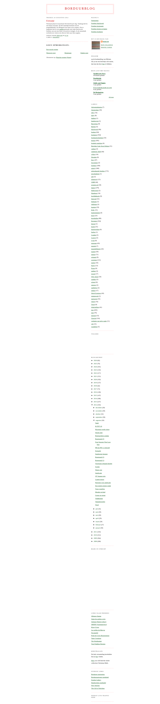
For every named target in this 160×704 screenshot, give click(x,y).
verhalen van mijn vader (99, 321)
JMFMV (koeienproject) (99, 624)
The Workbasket (96, 641)
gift (92, 177)
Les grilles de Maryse (98, 630)
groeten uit (94, 185)
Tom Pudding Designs (98, 644)
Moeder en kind (100, 492)
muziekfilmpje (96, 249)
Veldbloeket (99, 498)
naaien (93, 251)
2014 (95, 398)
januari (98, 528)
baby (92, 115)
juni (97, 512)
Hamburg (94, 193)
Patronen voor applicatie (103, 482)
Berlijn (93, 127)
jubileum (94, 204)
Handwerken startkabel (98, 683)
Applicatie (98, 473)
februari (98, 525)
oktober (98, 414)
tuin (92, 313)
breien (93, 140)
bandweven (94, 121)
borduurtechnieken (97, 138)
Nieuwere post (51, 53)
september (99, 417)
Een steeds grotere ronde (103, 486)
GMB (93, 182)
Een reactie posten (52, 49)
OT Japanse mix (100, 476)
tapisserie (94, 299)
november (99, 411)
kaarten (93, 207)
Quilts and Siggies (99, 83)
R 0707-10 (98, 426)
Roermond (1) (99, 460)
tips (92, 310)
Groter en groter (100, 495)
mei (97, 515)
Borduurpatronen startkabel (100, 677)
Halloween (94, 190)
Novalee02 (94, 633)
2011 (95, 532)
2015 (95, 395)
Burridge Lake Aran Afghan (100, 146)
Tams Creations (96, 638)
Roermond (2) (99, 457)
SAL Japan (94, 277)
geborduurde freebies (98, 171)
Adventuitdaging (96, 107)
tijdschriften (95, 307)
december (99, 407)
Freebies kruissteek (97, 26)
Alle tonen (111, 97)
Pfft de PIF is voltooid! (102, 448)
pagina (61, 29)
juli (97, 509)
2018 (95, 386)
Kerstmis (94, 221)
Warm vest (98, 470)
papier (93, 263)
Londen (93, 235)
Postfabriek (97, 78)
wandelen (94, 327)
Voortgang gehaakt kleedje (103, 463)
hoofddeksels (95, 196)
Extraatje (98, 451)
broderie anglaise (96, 143)
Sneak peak (98, 432)
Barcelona (94, 124)
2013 (95, 402)
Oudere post (84, 53)
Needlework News (99, 73)
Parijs (93, 265)
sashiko (93, 279)
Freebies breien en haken (99, 29)
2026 (95, 360)
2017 (95, 389)
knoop (93, 224)
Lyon (92, 240)
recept (93, 274)
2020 (95, 379)
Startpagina (94, 20)
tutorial (93, 315)
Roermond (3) (99, 439)
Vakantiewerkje (100, 502)
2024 (95, 367)
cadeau (93, 149)
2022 (95, 373)
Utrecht (93, 318)
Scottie (97, 467)
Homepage (68, 53)
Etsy (92, 160)
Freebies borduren (97, 32)
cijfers (93, 154)
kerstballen (94, 218)
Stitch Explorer (96, 293)
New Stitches (95, 685)
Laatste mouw (99, 479)
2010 (95, 535)
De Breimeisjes (98, 92)
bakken (93, 118)
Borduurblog (80, 8)
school (93, 282)
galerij (93, 168)
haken (93, 188)
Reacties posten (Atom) (63, 57)
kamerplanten (95, 213)
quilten (93, 271)
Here (92, 660)
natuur (93, 254)
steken (93, 290)
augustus (99, 420)
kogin (93, 227)
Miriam (106, 41)
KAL (92, 210)
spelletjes (94, 288)
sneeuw (93, 285)
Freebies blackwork (97, 23)
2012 (95, 405)
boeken (93, 132)
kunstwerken (95, 229)
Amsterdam (95, 110)
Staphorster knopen (101, 454)
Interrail (93, 199)
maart (98, 521)
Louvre (93, 238)
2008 (95, 541)
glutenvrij (94, 179)
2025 (95, 363)
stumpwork (94, 296)
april (97, 518)
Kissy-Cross (95, 627)
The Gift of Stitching (97, 688)
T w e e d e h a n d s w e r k (102, 88)
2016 (95, 392)
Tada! (97, 423)
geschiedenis (95, 174)
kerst (92, 215)
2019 (95, 382)
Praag (93, 268)
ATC (92, 113)
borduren (94, 135)
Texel (93, 304)
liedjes (93, 232)
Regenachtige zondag (102, 436)
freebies (56, 37)
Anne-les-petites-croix (98, 619)
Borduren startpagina (98, 674)
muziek (93, 246)
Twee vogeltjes (100, 489)
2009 (95, 538)
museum (94, 243)
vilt (92, 324)
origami (93, 257)
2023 (95, 370)
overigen (94, 260)
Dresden (94, 157)
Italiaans (94, 201)
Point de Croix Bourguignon (100, 635)
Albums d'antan (96, 616)
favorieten (94, 163)
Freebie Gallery (96, 680)
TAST (93, 301)
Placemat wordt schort (102, 429)
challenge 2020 (96, 151)
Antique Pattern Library (98, 622)
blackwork (94, 129)
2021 (95, 376)
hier (103, 64)
